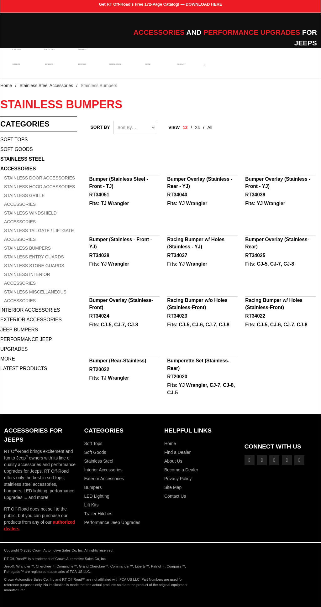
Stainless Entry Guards (34, 256)
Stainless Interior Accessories (27, 279)
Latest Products (23, 368)
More (7, 358)
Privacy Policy (178, 478)
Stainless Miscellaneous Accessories (35, 296)
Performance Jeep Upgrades (26, 344)
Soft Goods (48, 55)
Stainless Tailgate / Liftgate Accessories (39, 235)
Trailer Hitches (98, 513)
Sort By (100, 127)
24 (197, 127)
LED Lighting (96, 496)
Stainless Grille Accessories (24, 200)
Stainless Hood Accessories (39, 186)
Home (6, 85)
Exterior (48, 69)
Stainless (80, 55)
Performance (113, 69)
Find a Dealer (177, 452)
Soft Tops (16, 55)
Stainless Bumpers (27, 248)
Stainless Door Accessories (39, 177)
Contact (176, 69)
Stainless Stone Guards (34, 265)
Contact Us (175, 496)
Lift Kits (91, 504)
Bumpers (80, 69)
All (210, 127)
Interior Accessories (30, 310)
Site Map (173, 487)
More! (144, 69)
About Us (173, 461)
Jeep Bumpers (19, 329)
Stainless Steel (98, 461)
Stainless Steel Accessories (46, 85)
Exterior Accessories (31, 319)
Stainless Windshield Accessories (30, 217)
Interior (16, 69)
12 (185, 127)
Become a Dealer (181, 469)
